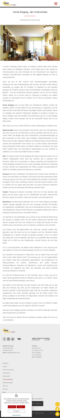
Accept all (12, 407)
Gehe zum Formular (34, 403)
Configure (16, 411)
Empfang (5, 363)
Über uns (5, 386)
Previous (2, 42)
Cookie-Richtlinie (16, 415)
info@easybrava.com (13, 352)
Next (58, 42)
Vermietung (6, 373)
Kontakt (5, 389)
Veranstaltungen (8, 379)
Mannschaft (6, 376)
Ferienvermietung (8, 370)
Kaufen (5, 366)
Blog (4, 392)
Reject (21, 407)
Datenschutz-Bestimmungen (36, 413)
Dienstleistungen (8, 382)
